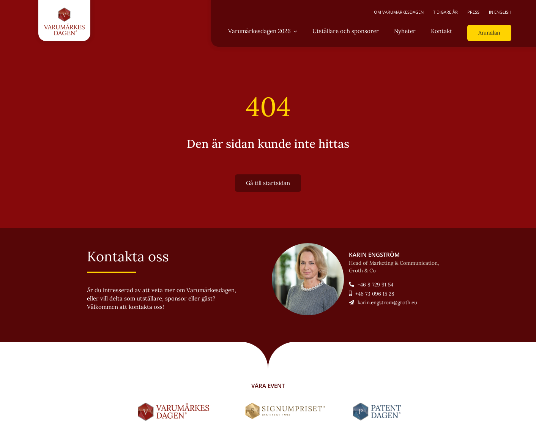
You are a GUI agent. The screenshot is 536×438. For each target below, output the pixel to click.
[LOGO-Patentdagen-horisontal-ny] (378, 405)
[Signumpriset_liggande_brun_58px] (285, 405)
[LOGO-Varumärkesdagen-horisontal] (175, 405)
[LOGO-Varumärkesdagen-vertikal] (64, 10)
